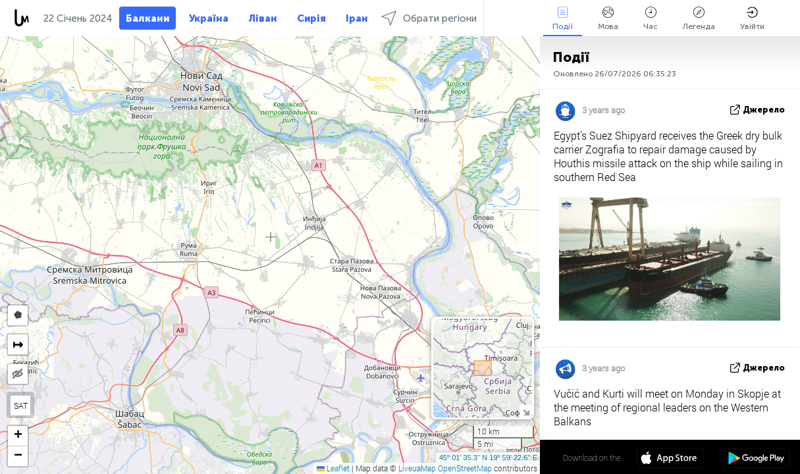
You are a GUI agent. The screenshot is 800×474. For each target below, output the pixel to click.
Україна (208, 18)
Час (650, 19)
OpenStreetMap (465, 468)
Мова (608, 19)
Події (562, 19)
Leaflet (333, 468)
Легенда (699, 19)
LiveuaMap (417, 468)
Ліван (262, 18)
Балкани (147, 18)
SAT (21, 405)
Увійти (752, 19)
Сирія (311, 18)
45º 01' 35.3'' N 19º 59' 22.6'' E (488, 457)
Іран (357, 18)
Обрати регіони (429, 18)
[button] (18, 436)
